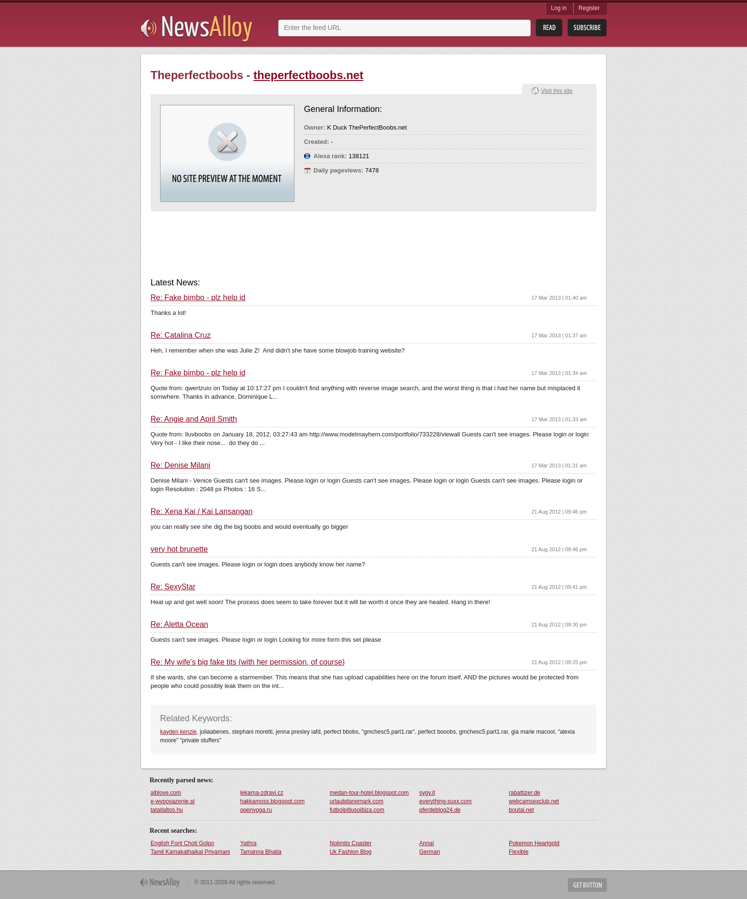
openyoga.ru (256, 810)
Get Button (587, 885)
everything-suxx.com (445, 801)
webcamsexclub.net (534, 801)
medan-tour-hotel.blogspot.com (369, 792)
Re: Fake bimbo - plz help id (198, 298)
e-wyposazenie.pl (173, 801)
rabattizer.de (524, 792)
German (429, 851)
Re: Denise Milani (180, 465)
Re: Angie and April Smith (194, 419)
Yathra (248, 843)
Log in (559, 8)
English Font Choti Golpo (182, 843)
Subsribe (587, 28)
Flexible (518, 851)
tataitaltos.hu (167, 810)
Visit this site (557, 91)
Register (589, 8)
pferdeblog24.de (440, 810)
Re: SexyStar (173, 587)
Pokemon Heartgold (534, 843)
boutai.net (521, 810)
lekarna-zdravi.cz (261, 792)
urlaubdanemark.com (357, 801)
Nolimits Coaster (351, 843)
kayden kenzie (178, 731)
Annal (426, 843)
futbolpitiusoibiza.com (357, 810)
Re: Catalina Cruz (181, 335)
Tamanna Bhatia (261, 851)
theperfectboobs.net (308, 75)
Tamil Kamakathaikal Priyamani (190, 851)
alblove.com (166, 792)
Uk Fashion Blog (351, 851)
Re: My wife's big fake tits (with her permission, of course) (248, 662)
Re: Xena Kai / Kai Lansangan (201, 511)
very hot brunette (179, 549)
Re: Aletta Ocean (179, 624)
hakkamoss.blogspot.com (272, 801)
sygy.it (427, 792)
